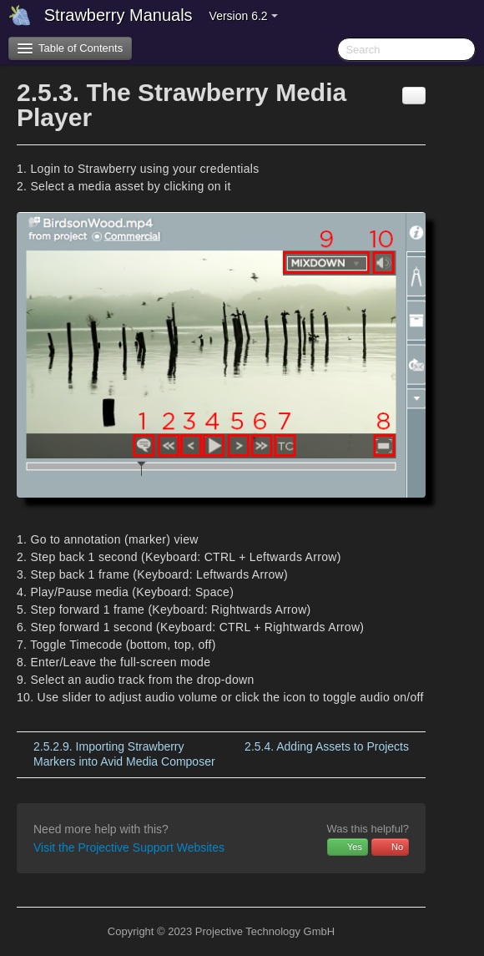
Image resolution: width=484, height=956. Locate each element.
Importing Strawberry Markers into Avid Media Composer (124, 754)
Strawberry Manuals (118, 15)
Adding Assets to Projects (327, 746)
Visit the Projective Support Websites (128, 847)
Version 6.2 (243, 16)
